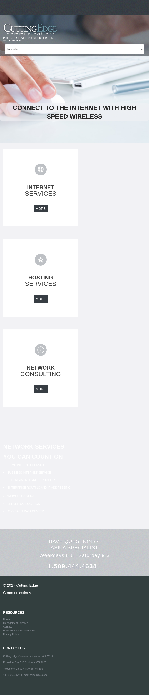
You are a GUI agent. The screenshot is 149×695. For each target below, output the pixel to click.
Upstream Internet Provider (31, 480)
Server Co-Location (23, 503)
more (41, 208)
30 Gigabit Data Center (25, 511)
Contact (7, 626)
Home (6, 619)
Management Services (15, 623)
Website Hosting (21, 496)
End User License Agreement (19, 630)
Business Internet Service (29, 472)
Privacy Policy (11, 634)
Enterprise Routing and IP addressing (38, 487)
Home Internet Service (26, 465)
